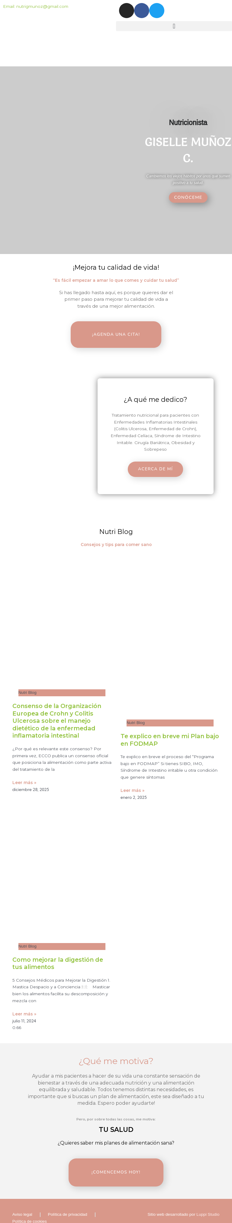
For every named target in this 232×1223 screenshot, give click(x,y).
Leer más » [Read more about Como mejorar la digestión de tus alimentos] (24, 1004)
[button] (174, 26)
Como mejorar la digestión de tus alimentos (60, 953)
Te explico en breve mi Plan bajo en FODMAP (165, 729)
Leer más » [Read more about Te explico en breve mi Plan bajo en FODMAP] (132, 780)
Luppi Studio (207, 1194)
